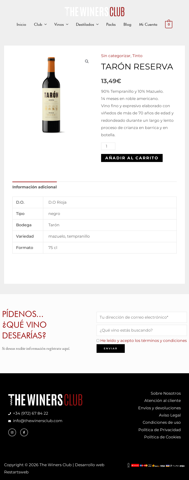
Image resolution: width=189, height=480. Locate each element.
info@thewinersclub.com (36, 420)
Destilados (85, 24)
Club (38, 24)
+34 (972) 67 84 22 (30, 413)
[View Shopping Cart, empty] (168, 24)
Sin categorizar (116, 55)
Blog (127, 24)
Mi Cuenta (148, 24)
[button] (87, 61)
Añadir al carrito (132, 158)
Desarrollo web (89, 464)
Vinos (59, 24)
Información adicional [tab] (34, 187)
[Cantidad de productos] (108, 146)
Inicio (21, 24)
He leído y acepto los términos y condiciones (143, 340)
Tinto (137, 55)
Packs (111, 24)
